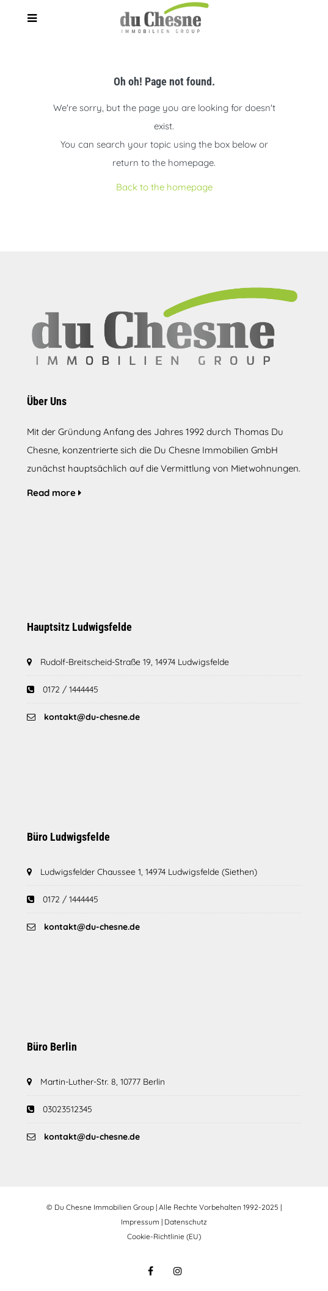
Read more (54, 492)
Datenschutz (185, 1221)
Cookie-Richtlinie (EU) (164, 1236)
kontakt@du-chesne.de (92, 716)
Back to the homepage (164, 187)
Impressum (140, 1221)
